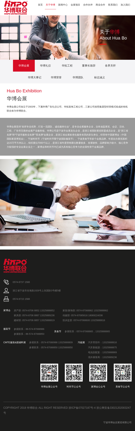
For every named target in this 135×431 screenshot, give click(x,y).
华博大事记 (34, 77)
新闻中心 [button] (63, 4)
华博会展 (23, 65)
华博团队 (78, 77)
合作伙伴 (88, 4)
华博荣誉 (56, 77)
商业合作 (100, 4)
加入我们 (125, 4)
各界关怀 (110, 65)
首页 (40, 4)
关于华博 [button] (50, 4)
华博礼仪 (45, 65)
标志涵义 (99, 77)
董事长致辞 (89, 65)
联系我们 (113, 4)
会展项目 (75, 4)
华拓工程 (67, 65)
